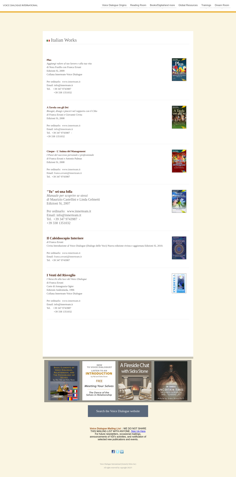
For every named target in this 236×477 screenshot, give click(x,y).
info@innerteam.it (63, 129)
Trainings (206, 5)
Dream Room (222, 5)
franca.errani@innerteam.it (68, 173)
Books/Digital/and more (162, 5)
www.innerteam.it (71, 81)
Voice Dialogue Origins (114, 5)
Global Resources (188, 5)
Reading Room (138, 5)
